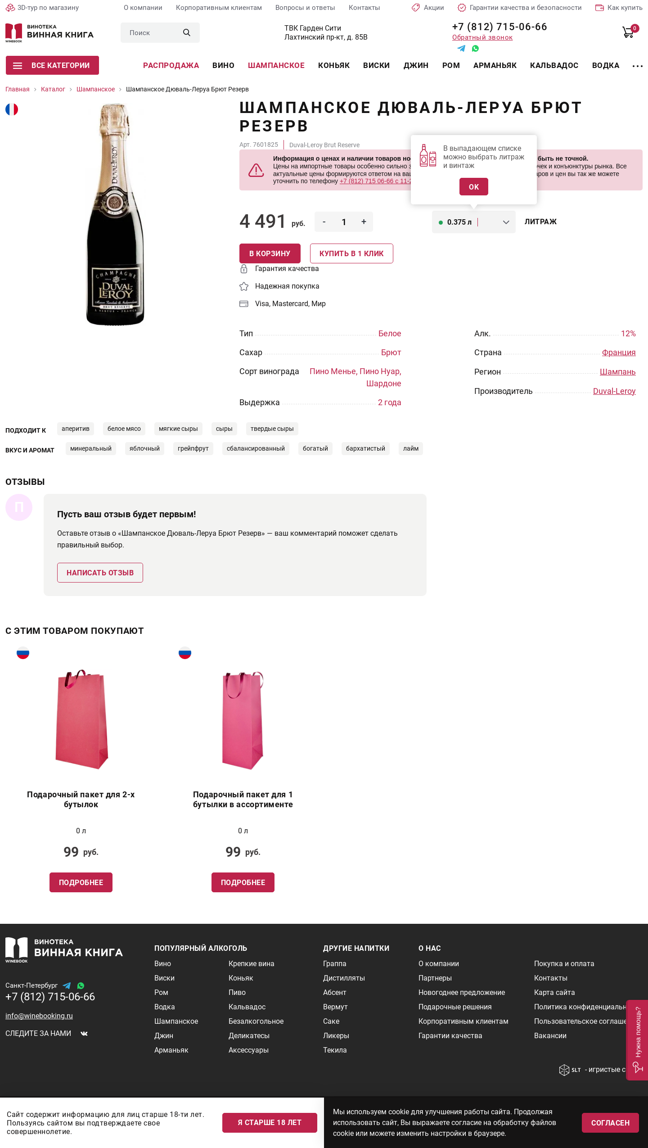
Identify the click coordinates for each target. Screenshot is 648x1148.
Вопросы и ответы (305, 8)
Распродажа (171, 65)
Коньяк (334, 65)
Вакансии (550, 1035)
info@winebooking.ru (39, 1015)
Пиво (237, 992)
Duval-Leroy (614, 390)
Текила (335, 1049)
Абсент (334, 992)
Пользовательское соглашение (586, 1021)
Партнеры (435, 977)
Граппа (334, 963)
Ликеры (336, 1035)
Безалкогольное (256, 1021)
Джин (416, 65)
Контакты (364, 8)
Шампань (618, 371)
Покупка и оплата (564, 963)
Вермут (335, 1006)
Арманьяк (495, 65)
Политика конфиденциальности (588, 1006)
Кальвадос (554, 65)
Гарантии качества (450, 1035)
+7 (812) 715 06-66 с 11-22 (378, 181)
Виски (376, 65)
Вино (223, 65)
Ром (451, 65)
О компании (143, 8)
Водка (606, 65)
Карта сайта (554, 992)
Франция (619, 352)
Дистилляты (344, 977)
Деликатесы (249, 1035)
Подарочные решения (455, 1006)
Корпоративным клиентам (219, 8)
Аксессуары (249, 1049)
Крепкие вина (251, 963)
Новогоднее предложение (461, 992)
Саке (331, 1021)
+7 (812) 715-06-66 (496, 26)
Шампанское (276, 65)
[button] (637, 1040)
